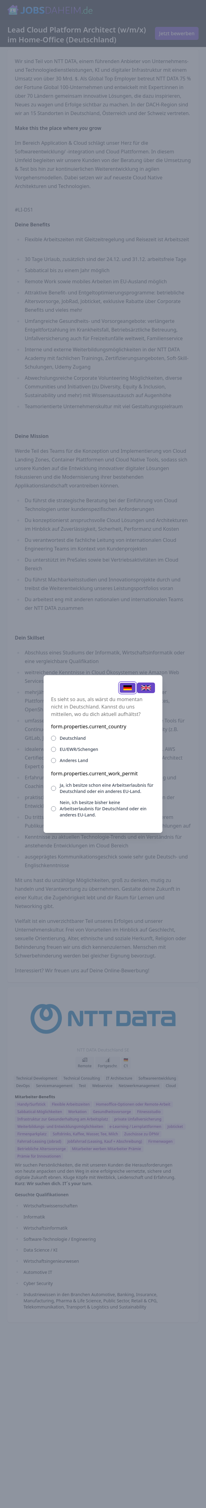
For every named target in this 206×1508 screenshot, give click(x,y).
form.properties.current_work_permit (94, 773)
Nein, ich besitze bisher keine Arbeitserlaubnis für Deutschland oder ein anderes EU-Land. (103, 808)
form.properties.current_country (88, 726)
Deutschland (73, 738)
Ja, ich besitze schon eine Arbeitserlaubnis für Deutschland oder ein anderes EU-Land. (106, 788)
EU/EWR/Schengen (79, 749)
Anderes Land (74, 760)
